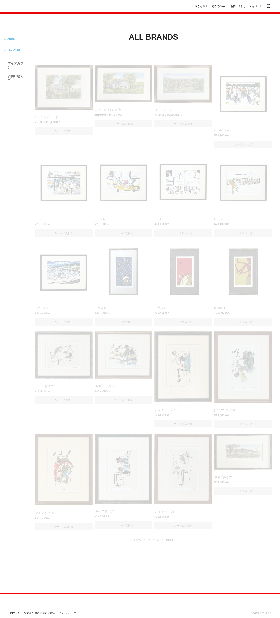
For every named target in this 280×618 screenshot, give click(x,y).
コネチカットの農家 (108, 110)
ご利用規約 (14, 612)
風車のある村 (223, 477)
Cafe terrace (221, 130)
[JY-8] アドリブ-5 (164, 409)
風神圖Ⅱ (100, 308)
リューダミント (164, 110)
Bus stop (40, 219)
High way (41, 308)
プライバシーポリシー (71, 612)
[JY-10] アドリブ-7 (106, 386)
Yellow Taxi (101, 219)
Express (218, 219)
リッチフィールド (46, 117)
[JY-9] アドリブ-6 (45, 386)
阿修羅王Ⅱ (221, 308)
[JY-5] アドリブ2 (105, 511)
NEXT (169, 540)
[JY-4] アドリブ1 (164, 511)
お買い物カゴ (15, 78)
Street (157, 219)
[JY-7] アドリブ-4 (224, 410)
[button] (64, 131)
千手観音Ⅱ (161, 308)
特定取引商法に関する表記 (39, 612)
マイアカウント (15, 65)
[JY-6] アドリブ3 (45, 512)
